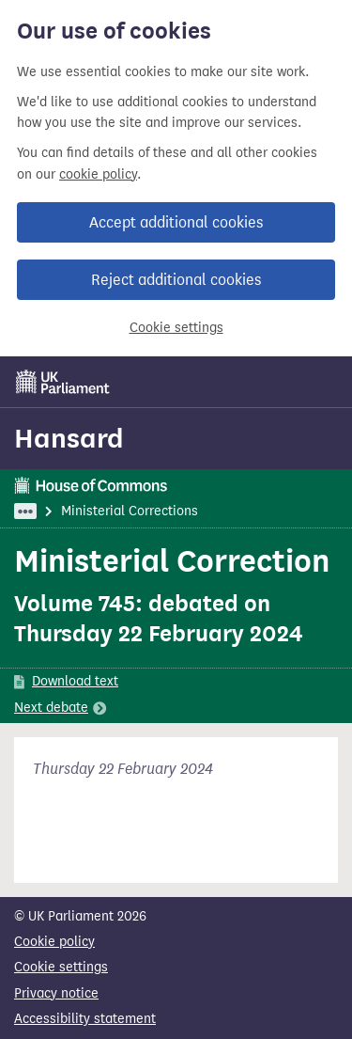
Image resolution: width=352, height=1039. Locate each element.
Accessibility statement (85, 1019)
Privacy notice (56, 993)
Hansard (69, 438)
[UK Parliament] (63, 381)
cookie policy (98, 174)
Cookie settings (176, 328)
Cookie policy (54, 942)
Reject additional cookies (176, 280)
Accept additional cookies (176, 222)
